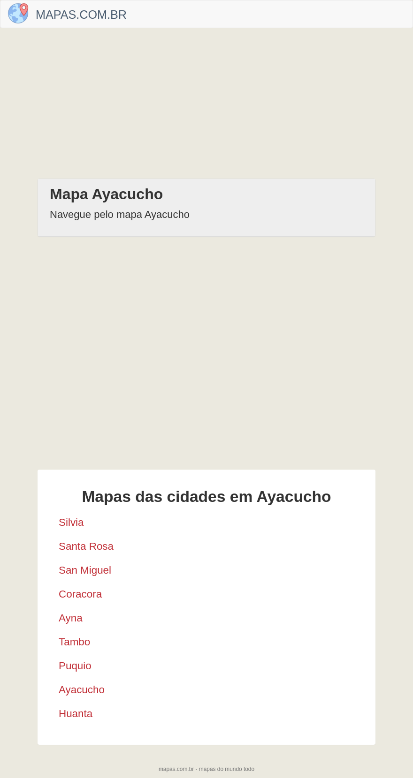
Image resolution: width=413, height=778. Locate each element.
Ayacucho (82, 690)
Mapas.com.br (81, 14)
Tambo (74, 642)
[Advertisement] (206, 103)
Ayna (71, 618)
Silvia (71, 522)
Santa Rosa (86, 546)
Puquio (75, 666)
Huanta (75, 713)
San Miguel (85, 570)
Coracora (80, 594)
